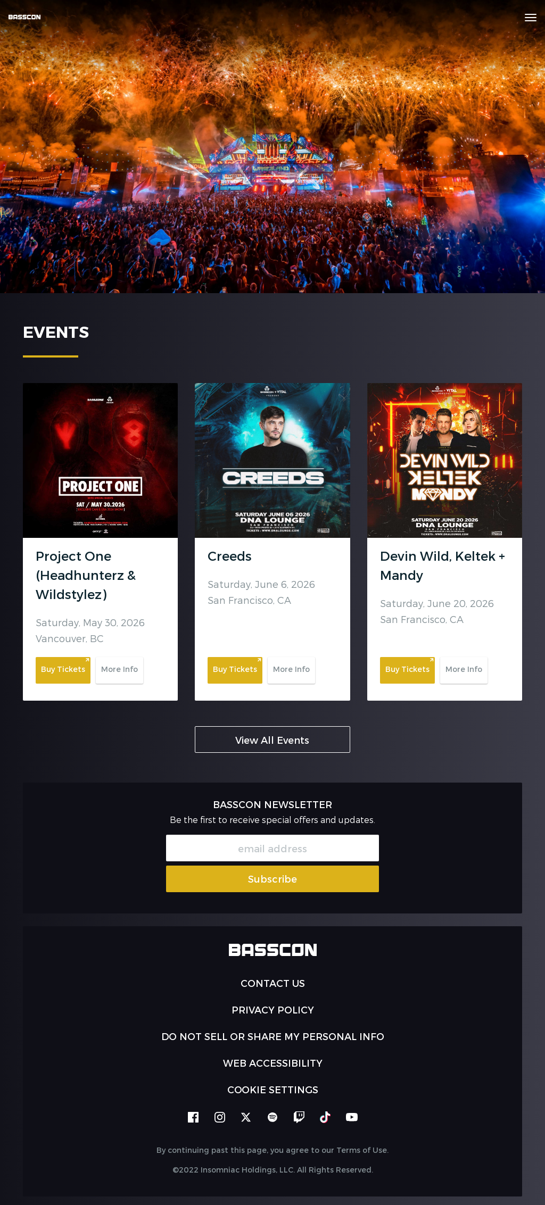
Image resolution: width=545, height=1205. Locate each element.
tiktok (325, 1117)
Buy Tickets (63, 669)
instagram (220, 1117)
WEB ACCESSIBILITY (273, 1062)
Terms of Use (361, 1149)
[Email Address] (272, 848)
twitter (246, 1117)
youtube (352, 1117)
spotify (272, 1117)
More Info (119, 669)
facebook (193, 1117)
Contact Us (273, 982)
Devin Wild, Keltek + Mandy (442, 565)
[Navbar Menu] (530, 17)
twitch (299, 1117)
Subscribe (272, 878)
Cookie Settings (272, 1089)
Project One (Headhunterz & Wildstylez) (86, 575)
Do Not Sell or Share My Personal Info (272, 1036)
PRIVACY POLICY (273, 1009)
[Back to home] (28, 17)
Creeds (230, 555)
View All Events (272, 739)
